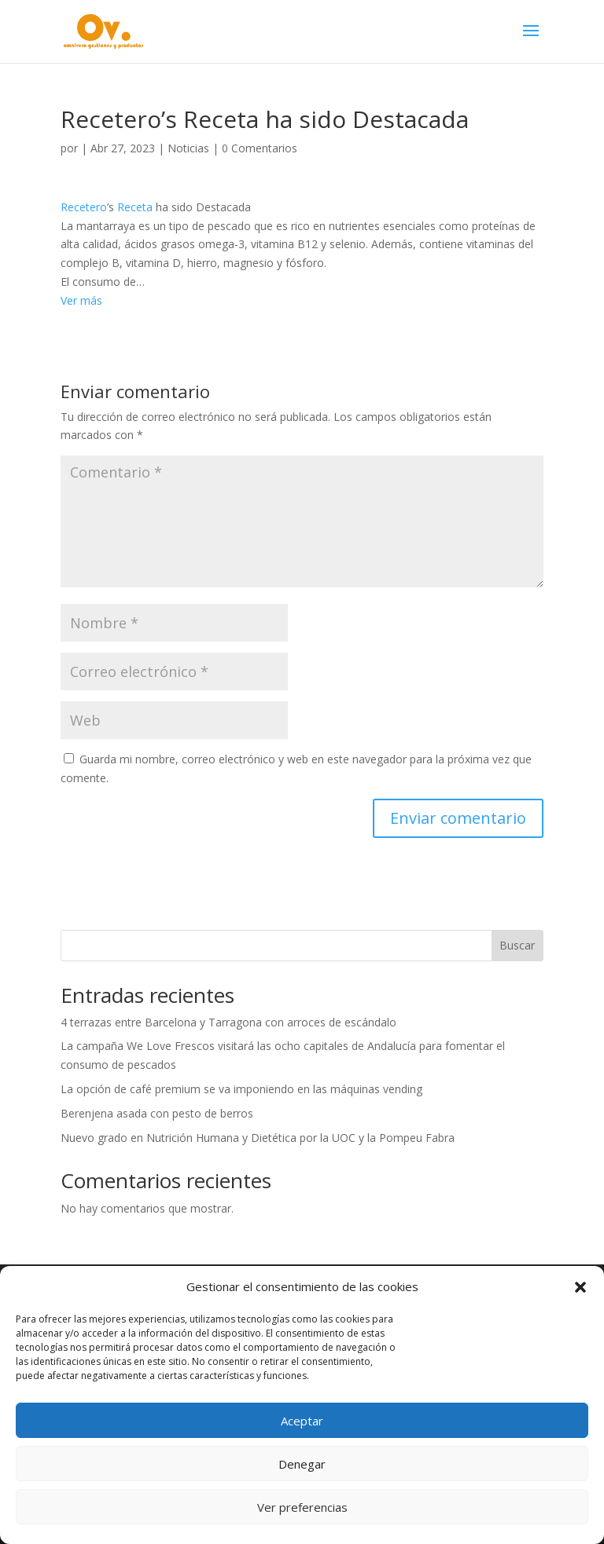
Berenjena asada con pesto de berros (157, 1113)
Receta (135, 206)
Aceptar (302, 1421)
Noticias (188, 148)
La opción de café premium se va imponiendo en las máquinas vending (241, 1088)
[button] (580, 1287)
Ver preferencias (302, 1507)
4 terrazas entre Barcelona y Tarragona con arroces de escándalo (228, 1022)
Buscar (517, 945)
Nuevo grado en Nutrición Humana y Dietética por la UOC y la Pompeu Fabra (258, 1137)
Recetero (84, 206)
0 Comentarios (259, 148)
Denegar (302, 1464)
